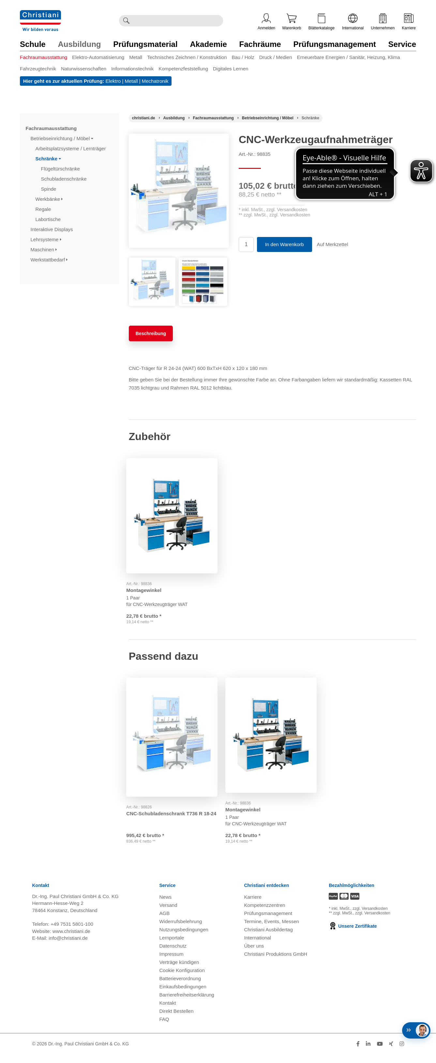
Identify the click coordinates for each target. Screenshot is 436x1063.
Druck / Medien (275, 57)
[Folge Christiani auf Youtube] (380, 1052)
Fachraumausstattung (43, 57)
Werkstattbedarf (49, 259)
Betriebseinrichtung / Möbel (62, 138)
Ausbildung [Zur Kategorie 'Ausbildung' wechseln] (79, 44)
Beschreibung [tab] (151, 333)
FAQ (164, 1027)
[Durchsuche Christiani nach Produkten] (178, 20)
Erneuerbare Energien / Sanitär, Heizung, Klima (348, 57)
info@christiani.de (68, 946)
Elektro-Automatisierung (98, 57)
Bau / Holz (243, 57)
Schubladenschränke (64, 179)
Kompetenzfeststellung (183, 68)
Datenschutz (173, 954)
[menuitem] (46, 58)
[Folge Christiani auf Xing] (391, 1052)
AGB (164, 921)
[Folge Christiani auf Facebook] (358, 1052)
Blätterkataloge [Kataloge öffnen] (321, 21)
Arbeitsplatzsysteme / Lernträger (71, 148)
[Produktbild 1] (152, 262)
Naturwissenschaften (83, 68)
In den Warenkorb (284, 244)
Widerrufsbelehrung (180, 930)
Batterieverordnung (180, 987)
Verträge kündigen (179, 970)
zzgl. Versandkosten (286, 209)
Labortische (49, 219)
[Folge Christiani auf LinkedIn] (368, 1052)
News (165, 905)
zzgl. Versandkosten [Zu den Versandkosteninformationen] (370, 917)
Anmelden (266, 21)
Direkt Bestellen (176, 1019)
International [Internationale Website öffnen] (353, 21)
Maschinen (44, 249)
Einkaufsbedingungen (182, 995)
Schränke (48, 158)
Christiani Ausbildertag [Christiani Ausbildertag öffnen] (268, 938)
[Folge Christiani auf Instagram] (401, 1052)
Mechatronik (155, 81)
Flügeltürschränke (61, 168)
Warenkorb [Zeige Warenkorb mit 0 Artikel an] (291, 21)
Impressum (171, 962)
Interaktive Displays (52, 229)
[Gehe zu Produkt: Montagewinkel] (173, 514)
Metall (135, 57)
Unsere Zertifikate (353, 934)
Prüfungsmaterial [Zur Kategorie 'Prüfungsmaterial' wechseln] (145, 44)
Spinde (49, 189)
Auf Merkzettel (332, 244)
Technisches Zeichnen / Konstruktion (187, 57)
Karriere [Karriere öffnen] (409, 21)
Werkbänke (49, 199)
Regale (44, 209)
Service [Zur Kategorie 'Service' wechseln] (402, 44)
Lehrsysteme (46, 239)
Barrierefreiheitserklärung (186, 1003)
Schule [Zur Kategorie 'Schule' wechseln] (33, 44)
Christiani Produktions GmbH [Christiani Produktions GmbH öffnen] (275, 962)
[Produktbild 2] (203, 262)
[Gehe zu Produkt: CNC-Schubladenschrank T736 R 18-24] (173, 739)
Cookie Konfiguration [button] (182, 979)
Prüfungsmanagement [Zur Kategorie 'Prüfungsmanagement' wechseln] (334, 44)
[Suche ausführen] (126, 20)
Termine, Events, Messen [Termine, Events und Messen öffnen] (271, 930)
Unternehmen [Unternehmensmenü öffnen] (383, 21)
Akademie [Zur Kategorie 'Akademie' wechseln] (208, 44)
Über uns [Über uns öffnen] (254, 954)
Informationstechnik (132, 68)
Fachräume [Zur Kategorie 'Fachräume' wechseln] (260, 44)
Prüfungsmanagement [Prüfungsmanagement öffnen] (268, 921)
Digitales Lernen (230, 68)
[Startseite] (143, 118)
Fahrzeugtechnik (38, 68)
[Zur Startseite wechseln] (40, 14)
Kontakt (167, 1011)
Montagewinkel (146, 586)
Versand (168, 913)
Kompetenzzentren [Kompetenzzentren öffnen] (264, 913)
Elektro (113, 81)
